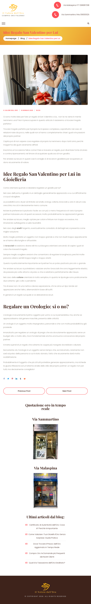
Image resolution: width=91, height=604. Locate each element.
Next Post (67, 391)
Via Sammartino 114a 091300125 (75, 14)
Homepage (11, 38)
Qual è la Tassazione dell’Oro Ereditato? (47, 562)
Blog (23, 38)
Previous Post (24, 391)
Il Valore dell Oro (10, 110)
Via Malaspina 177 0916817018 (76, 5)
